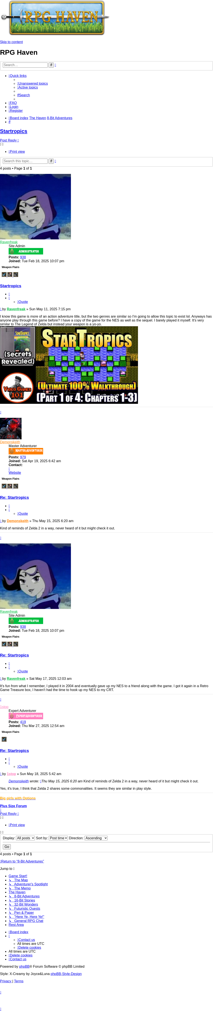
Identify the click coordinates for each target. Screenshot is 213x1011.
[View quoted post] (40, 781)
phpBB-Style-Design (66, 974)
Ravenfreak (9, 242)
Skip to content (11, 42)
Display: (19, 838)
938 (23, 257)
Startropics (13, 131)
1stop (4, 707)
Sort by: (52, 838)
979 (23, 457)
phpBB (24, 966)
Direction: (88, 838)
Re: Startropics (14, 497)
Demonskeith (10, 442)
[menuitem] (32, 83)
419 (23, 722)
